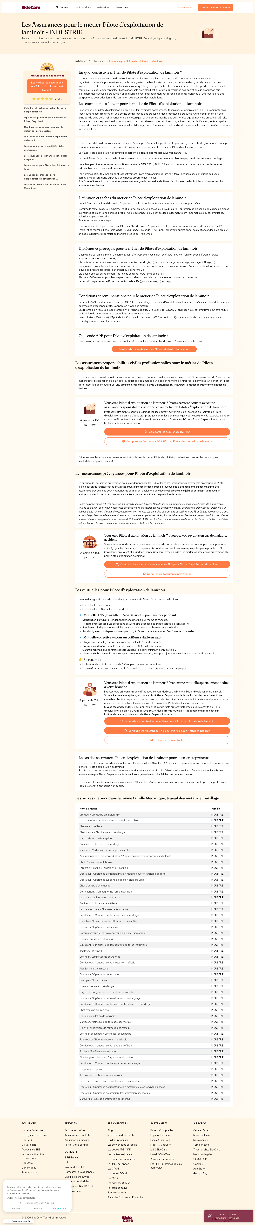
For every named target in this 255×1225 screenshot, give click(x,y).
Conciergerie (29, 1167)
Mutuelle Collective (32, 1130)
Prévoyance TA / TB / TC (79, 1186)
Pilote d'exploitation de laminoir (97, 1015)
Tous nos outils (73, 1191)
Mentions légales (202, 1154)
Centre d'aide (200, 1130)
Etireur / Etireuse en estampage (97, 939)
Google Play (200, 1173)
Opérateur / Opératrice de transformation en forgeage (110, 998)
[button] (18, 1221)
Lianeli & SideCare (160, 1154)
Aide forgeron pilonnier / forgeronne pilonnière (106, 1057)
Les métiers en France (119, 1154)
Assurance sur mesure (77, 1140)
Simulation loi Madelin (77, 1181)
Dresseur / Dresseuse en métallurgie (100, 814)
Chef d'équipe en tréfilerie (94, 1009)
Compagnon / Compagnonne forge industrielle (106, 891)
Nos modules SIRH (75, 1167)
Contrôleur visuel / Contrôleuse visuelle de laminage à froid (113, 932)
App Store (199, 1168)
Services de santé (117, 1192)
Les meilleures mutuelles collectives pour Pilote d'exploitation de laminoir (167, 721)
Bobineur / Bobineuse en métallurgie (100, 844)
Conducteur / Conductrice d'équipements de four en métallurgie (115, 1004)
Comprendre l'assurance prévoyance (167, 573)
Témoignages (201, 1144)
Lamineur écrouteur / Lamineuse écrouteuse (104, 909)
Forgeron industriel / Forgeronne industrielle (104, 867)
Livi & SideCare (158, 1149)
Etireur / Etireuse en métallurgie (97, 986)
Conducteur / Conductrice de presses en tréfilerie (107, 962)
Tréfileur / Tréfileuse (91, 950)
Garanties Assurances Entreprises (126, 1197)
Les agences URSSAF (119, 1182)
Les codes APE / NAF (119, 1149)
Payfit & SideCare (160, 1135)
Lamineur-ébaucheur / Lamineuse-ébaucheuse (105, 1033)
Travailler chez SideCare (206, 1149)
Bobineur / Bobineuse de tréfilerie (98, 903)
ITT (66, 1162)
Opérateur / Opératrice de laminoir (99, 927)
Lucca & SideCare (160, 1140)
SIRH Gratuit (71, 1157)
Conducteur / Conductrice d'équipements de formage (110, 1063)
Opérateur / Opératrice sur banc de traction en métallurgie (112, 879)
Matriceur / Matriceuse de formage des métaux (105, 1021)
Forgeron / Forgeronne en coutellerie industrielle (107, 992)
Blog (110, 1130)
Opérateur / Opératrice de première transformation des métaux (115, 1092)
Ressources (121, 7)
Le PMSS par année (118, 1163)
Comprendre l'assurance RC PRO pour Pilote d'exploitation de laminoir (167, 441)
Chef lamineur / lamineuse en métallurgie (102, 832)
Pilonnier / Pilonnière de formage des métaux (105, 1027)
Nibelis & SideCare (160, 1144)
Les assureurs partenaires (121, 1159)
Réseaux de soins (117, 1187)
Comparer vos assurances (79, 1171)
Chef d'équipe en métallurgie (96, 862)
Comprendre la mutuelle (167, 740)
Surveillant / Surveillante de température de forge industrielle (113, 944)
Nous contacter (202, 1135)
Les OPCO (113, 1178)
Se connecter (184, 7)
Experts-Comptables (161, 1130)
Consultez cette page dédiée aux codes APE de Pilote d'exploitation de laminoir (154, 349)
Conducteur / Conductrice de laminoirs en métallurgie (109, 915)
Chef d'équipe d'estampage (95, 885)
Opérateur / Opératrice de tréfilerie (99, 974)
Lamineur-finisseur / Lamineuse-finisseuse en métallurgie (111, 1081)
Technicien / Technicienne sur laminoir (101, 1075)
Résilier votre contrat (76, 1144)
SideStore (27, 1162)
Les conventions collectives (123, 1144)
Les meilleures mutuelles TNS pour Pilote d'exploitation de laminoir (167, 730)
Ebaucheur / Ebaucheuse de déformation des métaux (109, 921)
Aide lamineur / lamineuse (94, 968)
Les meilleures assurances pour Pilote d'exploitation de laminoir (47, 86)
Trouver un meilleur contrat (215, 7)
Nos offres (62, 7)
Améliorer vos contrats (77, 1135)
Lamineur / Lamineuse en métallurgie (100, 897)
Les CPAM (113, 1168)
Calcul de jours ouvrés (77, 1176)
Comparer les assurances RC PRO (167, 431)
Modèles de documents (120, 1135)
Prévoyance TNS (31, 1149)
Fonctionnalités (82, 7)
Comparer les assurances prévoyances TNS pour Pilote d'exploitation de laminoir (167, 564)
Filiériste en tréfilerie (91, 826)
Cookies (198, 1163)
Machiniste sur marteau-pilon (96, 838)
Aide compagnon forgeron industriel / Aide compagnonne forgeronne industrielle (125, 856)
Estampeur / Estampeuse (93, 980)
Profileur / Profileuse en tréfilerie (98, 1051)
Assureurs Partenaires (162, 1159)
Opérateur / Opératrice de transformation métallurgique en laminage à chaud (122, 1086)
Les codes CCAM (117, 1173)
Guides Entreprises (117, 1140)
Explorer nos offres (75, 1130)
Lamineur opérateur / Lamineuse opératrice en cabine (109, 820)
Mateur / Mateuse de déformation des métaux (105, 1098)
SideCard (27, 1140)
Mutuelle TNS (29, 1144)
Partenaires (103, 7)
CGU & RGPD (200, 1159)
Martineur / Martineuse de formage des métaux (106, 850)
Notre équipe (200, 1140)
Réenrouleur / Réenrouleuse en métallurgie (103, 1039)
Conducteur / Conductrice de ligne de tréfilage (106, 1045)
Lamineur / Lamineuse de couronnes (100, 956)
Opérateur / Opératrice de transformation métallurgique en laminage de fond (123, 873)
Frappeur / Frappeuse (91, 1069)
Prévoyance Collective (34, 1135)
